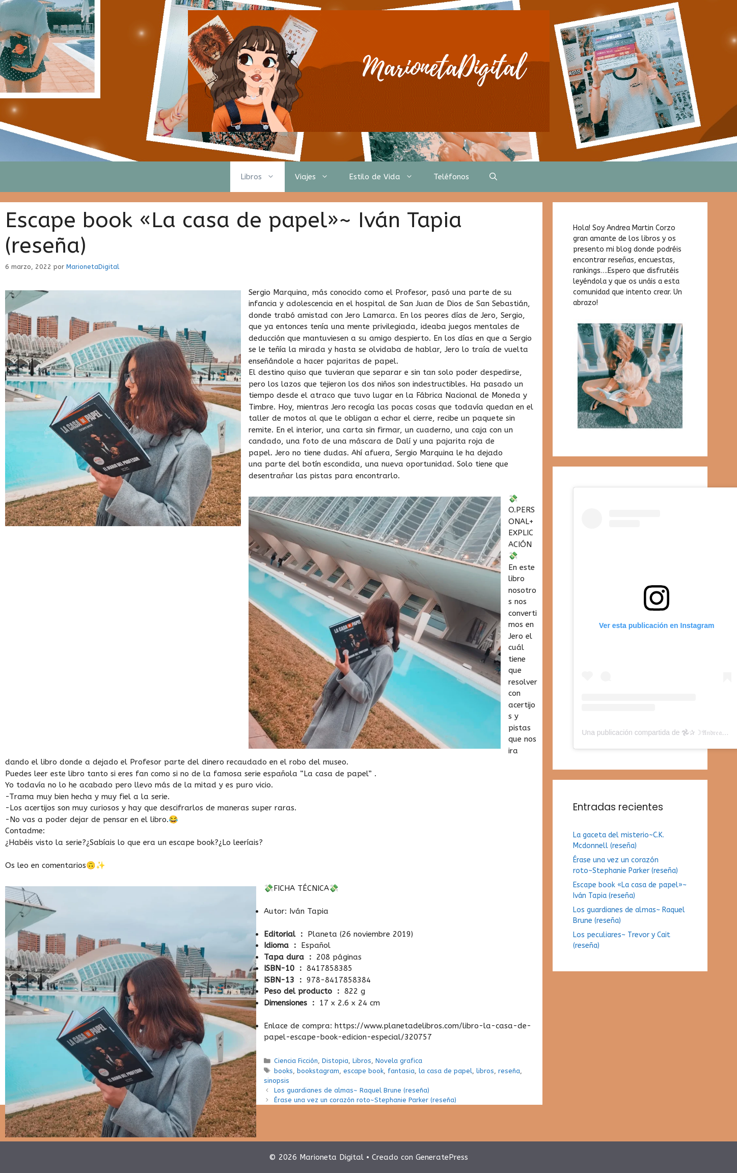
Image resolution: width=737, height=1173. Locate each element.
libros (485, 1071)
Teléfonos (451, 176)
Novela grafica (398, 1061)
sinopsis (276, 1080)
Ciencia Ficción (296, 1061)
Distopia (335, 1061)
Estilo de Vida (386, 176)
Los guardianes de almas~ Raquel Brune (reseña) (351, 1090)
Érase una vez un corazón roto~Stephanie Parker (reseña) (365, 1100)
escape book (363, 1071)
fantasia (401, 1071)
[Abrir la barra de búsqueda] (493, 176)
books (283, 1071)
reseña (509, 1071)
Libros (262, 176)
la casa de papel (445, 1071)
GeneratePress (442, 1157)
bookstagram (318, 1071)
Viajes (317, 176)
